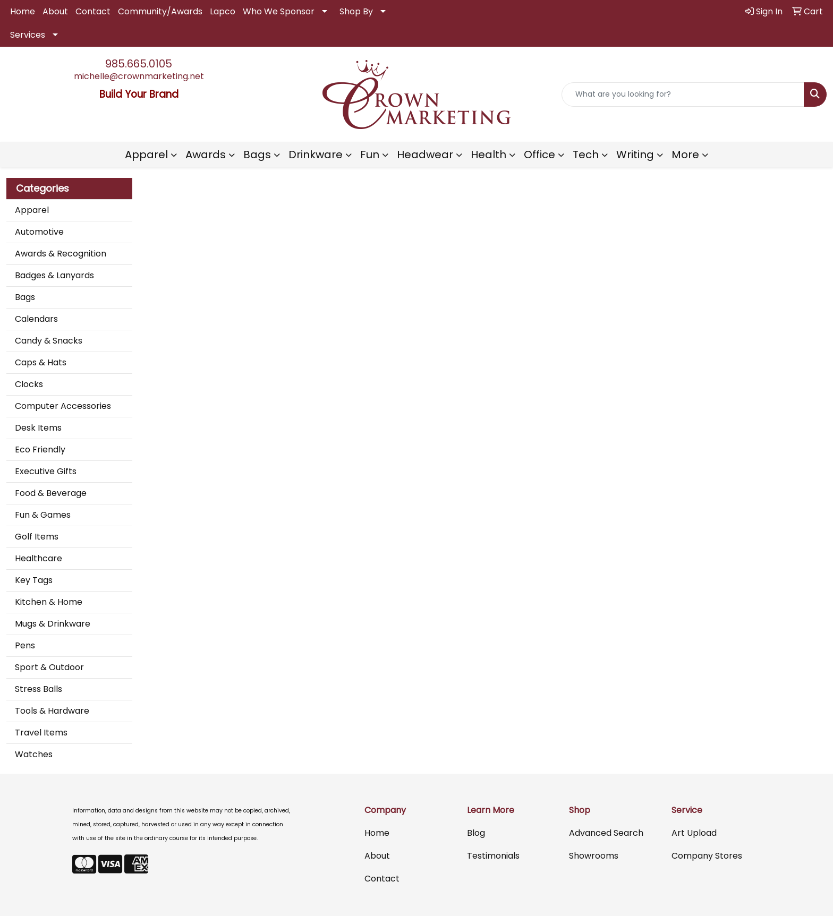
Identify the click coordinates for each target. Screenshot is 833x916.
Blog (476, 833)
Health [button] (488, 154)
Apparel (32, 210)
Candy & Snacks (48, 341)
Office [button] (539, 154)
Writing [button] (635, 154)
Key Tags (34, 580)
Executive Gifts (45, 471)
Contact (92, 11)
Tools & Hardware (52, 711)
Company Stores (707, 856)
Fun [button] (369, 154)
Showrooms (593, 856)
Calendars (36, 319)
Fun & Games (43, 515)
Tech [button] (586, 154)
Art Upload (694, 833)
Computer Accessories (63, 406)
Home (22, 11)
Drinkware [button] (315, 154)
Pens (25, 645)
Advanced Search (606, 833)
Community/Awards (160, 11)
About (55, 11)
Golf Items (36, 536)
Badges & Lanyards (54, 275)
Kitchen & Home (48, 602)
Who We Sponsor (278, 11)
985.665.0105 (138, 63)
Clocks (29, 384)
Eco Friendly (40, 449)
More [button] (685, 154)
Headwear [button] (425, 154)
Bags (25, 297)
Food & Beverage (51, 493)
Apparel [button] (146, 154)
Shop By (356, 11)
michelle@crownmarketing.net (139, 76)
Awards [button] (205, 154)
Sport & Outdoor (49, 667)
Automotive (39, 232)
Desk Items (38, 428)
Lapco (222, 11)
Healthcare (38, 558)
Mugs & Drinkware (52, 624)
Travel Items (41, 732)
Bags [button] (257, 154)
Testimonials (493, 856)
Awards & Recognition (60, 253)
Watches (34, 754)
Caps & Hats (40, 362)
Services (27, 35)
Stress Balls (38, 689)
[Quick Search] (683, 94)
